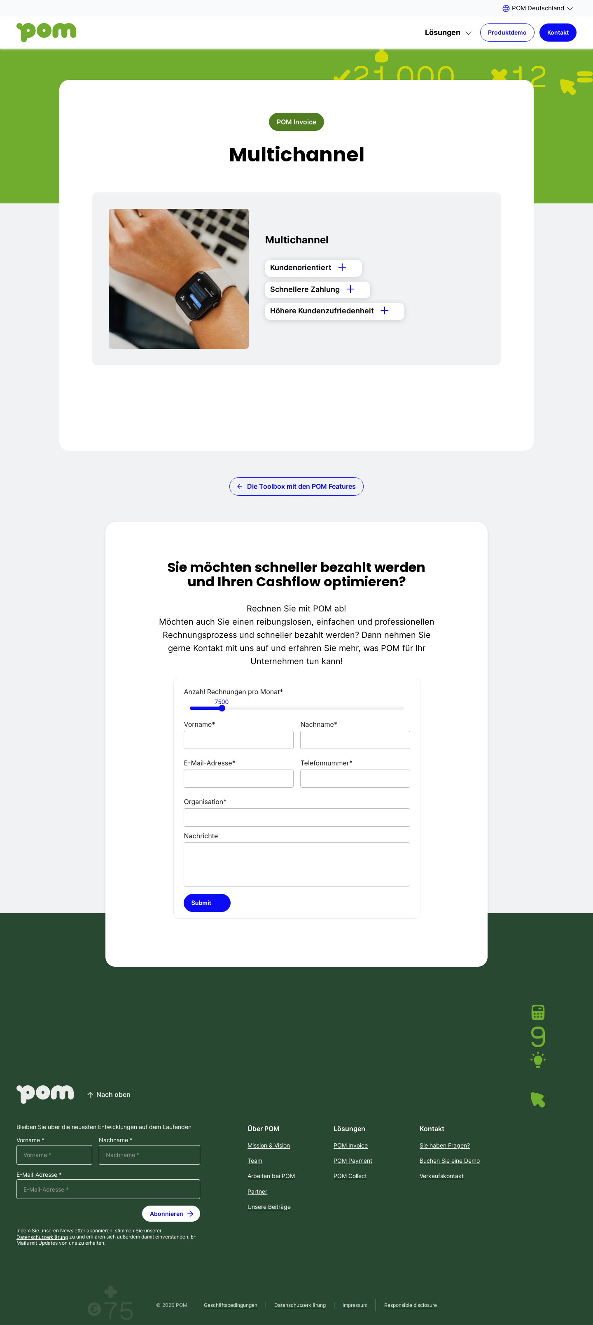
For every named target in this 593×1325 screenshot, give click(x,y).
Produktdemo (507, 32)
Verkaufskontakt (442, 1175)
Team (254, 1160)
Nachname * (116, 1140)
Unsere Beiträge (269, 1206)
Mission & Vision (268, 1145)
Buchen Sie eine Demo (450, 1160)
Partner (257, 1191)
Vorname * (30, 1140)
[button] (538, 8)
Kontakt (558, 32)
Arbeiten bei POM (271, 1175)
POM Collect (350, 1175)
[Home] (46, 32)
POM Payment (353, 1160)
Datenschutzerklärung (42, 1237)
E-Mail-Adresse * (39, 1174)
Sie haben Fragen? (445, 1145)
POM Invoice (296, 122)
